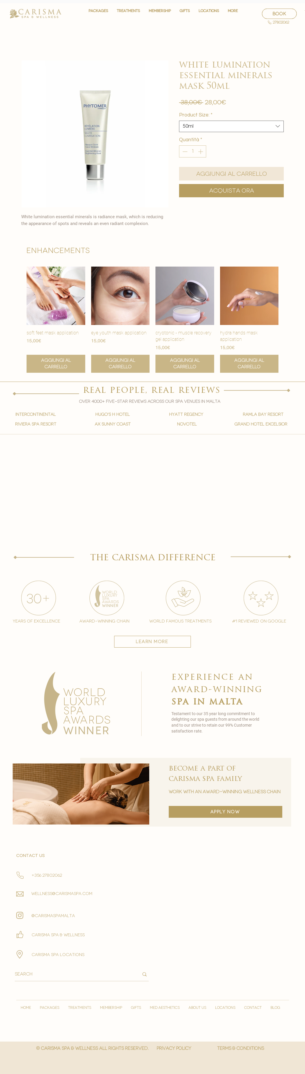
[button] (128, 14)
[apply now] (225, 812)
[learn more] (152, 642)
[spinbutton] (193, 151)
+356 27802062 (47, 875)
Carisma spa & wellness (58, 934)
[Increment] (201, 151)
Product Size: (195, 115)
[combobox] (231, 126)
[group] (152, 319)
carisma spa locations (58, 954)
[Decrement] (184, 151)
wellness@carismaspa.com (61, 893)
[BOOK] (279, 14)
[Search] (72, 974)
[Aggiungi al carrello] (56, 364)
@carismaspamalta (53, 915)
